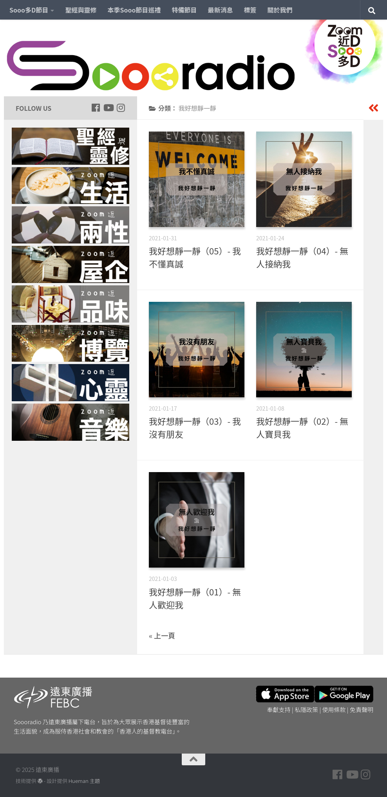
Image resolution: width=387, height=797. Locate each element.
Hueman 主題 (84, 780)
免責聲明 (361, 709)
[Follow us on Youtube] (108, 107)
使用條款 (334, 709)
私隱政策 (306, 709)
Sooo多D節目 (28, 9)
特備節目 (184, 9)
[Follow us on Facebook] (95, 107)
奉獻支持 (279, 709)
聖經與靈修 (80, 9)
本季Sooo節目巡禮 (134, 9)
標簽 (250, 9)
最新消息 (220, 9)
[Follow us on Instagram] (120, 107)
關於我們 (280, 9)
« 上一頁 (162, 635)
